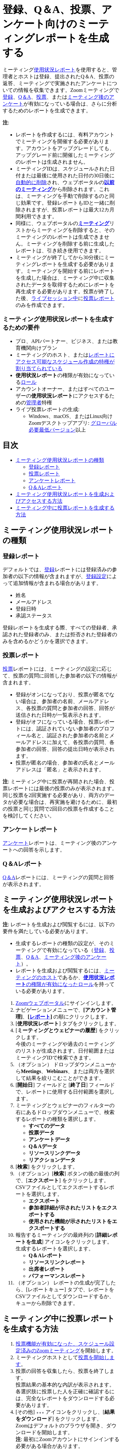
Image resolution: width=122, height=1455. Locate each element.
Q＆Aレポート (45, 487)
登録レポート (44, 467)
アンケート (16, 843)
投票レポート (99, 298)
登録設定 (96, 576)
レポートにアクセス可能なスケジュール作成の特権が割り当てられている (65, 361)
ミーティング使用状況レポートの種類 (60, 460)
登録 (8, 97)
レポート (40, 1016)
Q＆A (24, 97)
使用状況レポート (54, 69)
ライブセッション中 (54, 298)
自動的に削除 (31, 182)
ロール (28, 382)
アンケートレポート (52, 480)
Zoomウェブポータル (40, 1003)
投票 (41, 97)
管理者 (34, 402)
